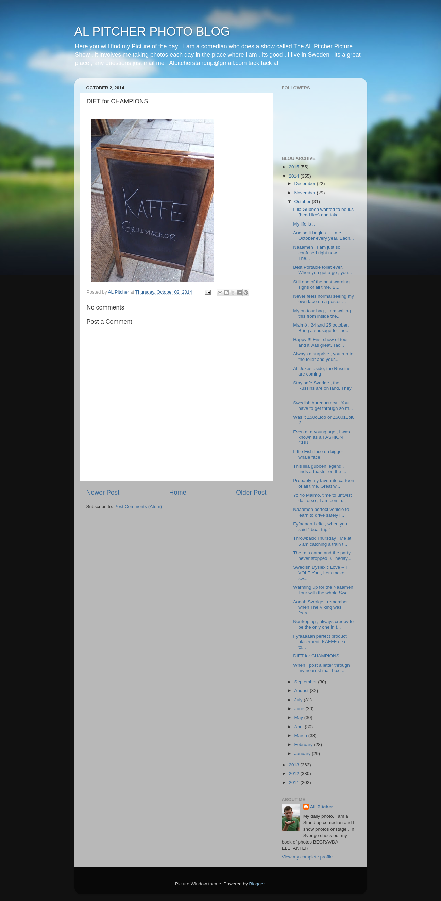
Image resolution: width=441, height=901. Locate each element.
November (305, 192)
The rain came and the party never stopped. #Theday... (322, 555)
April (299, 726)
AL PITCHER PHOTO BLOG (152, 31)
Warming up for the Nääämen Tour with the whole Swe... (323, 590)
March (301, 735)
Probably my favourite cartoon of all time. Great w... (323, 483)
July (299, 699)
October (303, 201)
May (299, 717)
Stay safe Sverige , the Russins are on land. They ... (322, 388)
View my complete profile (307, 857)
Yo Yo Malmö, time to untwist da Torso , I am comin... (322, 498)
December (305, 183)
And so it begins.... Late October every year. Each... (323, 235)
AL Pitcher (321, 807)
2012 (294, 773)
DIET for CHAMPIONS (316, 655)
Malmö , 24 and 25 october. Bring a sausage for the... (321, 327)
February (304, 744)
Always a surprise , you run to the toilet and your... (323, 356)
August (302, 690)
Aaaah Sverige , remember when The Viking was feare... (320, 607)
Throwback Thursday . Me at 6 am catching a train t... (322, 541)
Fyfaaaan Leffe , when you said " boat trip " (320, 526)
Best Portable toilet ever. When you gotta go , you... (322, 270)
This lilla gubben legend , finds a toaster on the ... (319, 469)
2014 (294, 176)
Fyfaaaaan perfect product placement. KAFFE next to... (320, 642)
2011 (294, 782)
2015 (294, 166)
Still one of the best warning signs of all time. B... (321, 284)
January (303, 753)
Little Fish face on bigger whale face (318, 454)
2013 (294, 764)
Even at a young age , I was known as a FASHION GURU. (321, 437)
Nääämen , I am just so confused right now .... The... (318, 253)
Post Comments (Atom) (138, 506)
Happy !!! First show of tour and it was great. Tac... (320, 342)
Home (177, 492)
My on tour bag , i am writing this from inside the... (322, 313)
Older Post (251, 492)
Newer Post (103, 492)
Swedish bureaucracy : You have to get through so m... (323, 405)
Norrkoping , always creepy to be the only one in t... (323, 624)
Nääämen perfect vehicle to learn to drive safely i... (321, 512)
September (306, 681)
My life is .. (304, 224)
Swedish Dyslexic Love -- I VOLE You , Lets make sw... (320, 573)
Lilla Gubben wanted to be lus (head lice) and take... (323, 212)
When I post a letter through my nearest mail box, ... (321, 668)
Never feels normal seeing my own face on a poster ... (323, 299)
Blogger (257, 883)
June (300, 708)
